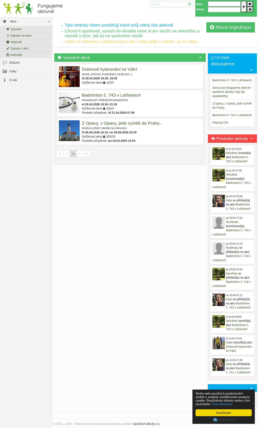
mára (229, 342)
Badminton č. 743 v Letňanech (111, 95)
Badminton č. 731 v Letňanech (232, 115)
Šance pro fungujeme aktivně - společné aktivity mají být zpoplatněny (232, 92)
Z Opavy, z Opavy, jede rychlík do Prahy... (122, 123)
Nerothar (231, 153)
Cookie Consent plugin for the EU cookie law (223, 420)
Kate (229, 200)
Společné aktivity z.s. (146, 424)
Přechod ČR (220, 122)
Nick (199, 4)
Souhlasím (223, 413)
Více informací (222, 404)
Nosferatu (232, 222)
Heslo (200, 9)
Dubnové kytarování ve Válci (109, 69)
